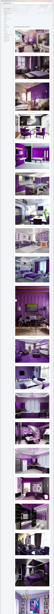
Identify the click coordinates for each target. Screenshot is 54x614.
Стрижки (5, 15)
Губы (5, 23)
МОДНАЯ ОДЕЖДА (7, 10)
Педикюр (5, 14)
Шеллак (5, 30)
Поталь (5, 20)
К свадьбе (6, 33)
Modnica (7, 3)
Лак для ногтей (6, 27)
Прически (5, 17)
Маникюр (5, 11)
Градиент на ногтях (7, 18)
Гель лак (5, 31)
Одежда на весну (7, 40)
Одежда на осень (7, 37)
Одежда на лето (6, 36)
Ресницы (5, 24)
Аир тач (5, 21)
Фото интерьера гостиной (8, 34)
